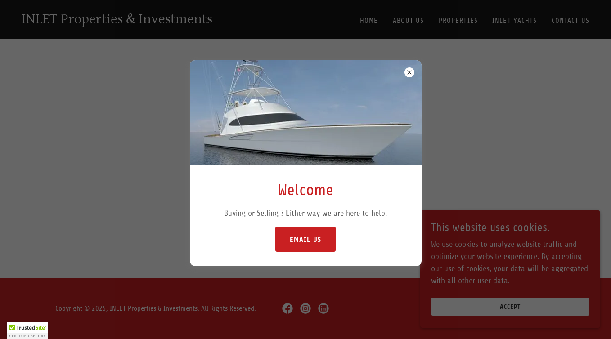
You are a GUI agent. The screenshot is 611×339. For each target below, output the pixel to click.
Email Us (305, 239)
